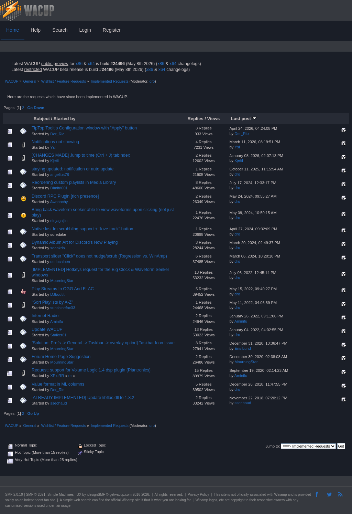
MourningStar (61, 281)
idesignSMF (96, 494)
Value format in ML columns (58, 384)
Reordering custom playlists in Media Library (74, 182)
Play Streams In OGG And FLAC (63, 288)
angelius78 (59, 174)
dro (152, 81)
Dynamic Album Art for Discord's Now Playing (75, 242)
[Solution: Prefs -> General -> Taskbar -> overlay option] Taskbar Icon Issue (103, 342)
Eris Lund (242, 348)
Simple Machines (60, 494)
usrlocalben (60, 262)
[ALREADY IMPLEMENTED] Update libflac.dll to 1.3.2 (83, 397)
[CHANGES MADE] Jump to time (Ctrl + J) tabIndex (81, 155)
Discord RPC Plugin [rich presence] (65, 196)
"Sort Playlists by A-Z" (52, 302)
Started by (65, 118)
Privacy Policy (198, 494)
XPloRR (57, 376)
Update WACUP (47, 329)
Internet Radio (45, 315)
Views (213, 118)
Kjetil (54, 161)
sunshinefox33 (62, 308)
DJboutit (57, 294)
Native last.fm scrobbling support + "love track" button (82, 229)
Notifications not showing (55, 141)
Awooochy (59, 202)
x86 (79, 63)
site (224, 494)
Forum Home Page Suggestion (61, 356)
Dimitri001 (59, 188)
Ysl (53, 147)
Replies (195, 118)
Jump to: (272, 446)
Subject (42, 118)
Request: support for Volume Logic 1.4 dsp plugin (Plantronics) (91, 370)
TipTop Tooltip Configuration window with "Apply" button (84, 128)
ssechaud (58, 403)
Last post (243, 118)
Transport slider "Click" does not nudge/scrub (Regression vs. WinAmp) (99, 256)
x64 (91, 63)
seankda (57, 248)
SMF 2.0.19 (14, 494)
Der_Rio (57, 134)
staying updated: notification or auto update (72, 169)
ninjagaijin (58, 221)
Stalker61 (58, 335)
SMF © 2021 (35, 494)
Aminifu (56, 321)
